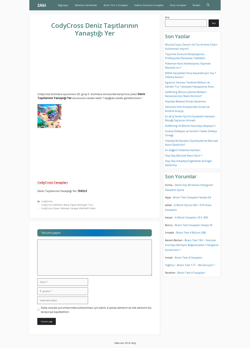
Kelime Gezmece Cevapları (149, 5)
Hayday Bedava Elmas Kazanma (185, 101)
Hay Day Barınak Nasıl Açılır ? (183, 155)
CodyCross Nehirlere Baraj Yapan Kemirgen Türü (67, 204)
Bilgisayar (63, 5)
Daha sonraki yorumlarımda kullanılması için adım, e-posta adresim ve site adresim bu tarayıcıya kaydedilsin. (96, 310)
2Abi (41, 5)
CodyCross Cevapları (52, 183)
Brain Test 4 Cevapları (116, 5)
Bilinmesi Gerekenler (86, 5)
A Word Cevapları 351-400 (191, 217)
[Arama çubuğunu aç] (208, 5)
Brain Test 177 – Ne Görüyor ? (196, 265)
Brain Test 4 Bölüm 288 (191, 232)
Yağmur (170, 265)
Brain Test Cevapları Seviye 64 (192, 197)
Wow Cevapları (178, 5)
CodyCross (47, 201)
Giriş (133, 342)
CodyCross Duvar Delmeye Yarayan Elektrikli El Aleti (68, 208)
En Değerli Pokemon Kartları (182, 150)
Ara (167, 17)
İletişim (196, 5)
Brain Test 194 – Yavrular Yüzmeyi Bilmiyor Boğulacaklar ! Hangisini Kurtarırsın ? (192, 245)
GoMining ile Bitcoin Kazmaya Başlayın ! (190, 126)
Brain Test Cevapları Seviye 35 (194, 225)
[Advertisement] (94, 67)
